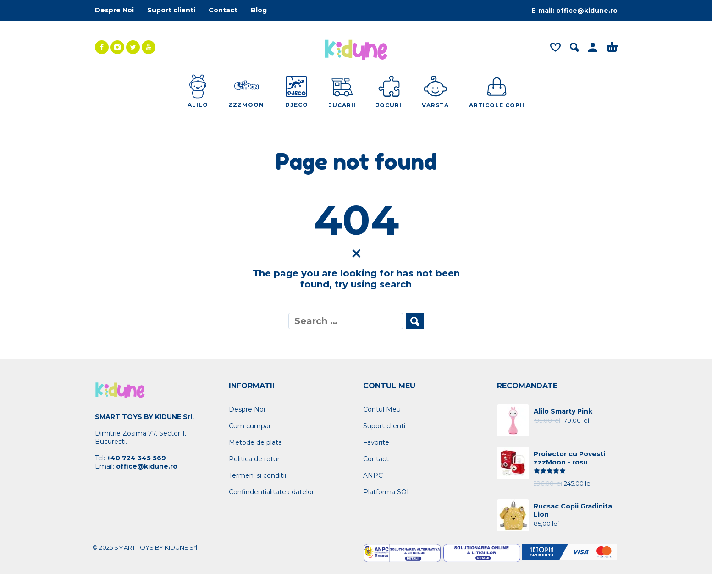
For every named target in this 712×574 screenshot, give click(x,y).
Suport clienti (171, 10)
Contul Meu (382, 409)
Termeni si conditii (257, 475)
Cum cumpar (250, 426)
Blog (259, 10)
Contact (223, 10)
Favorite (376, 442)
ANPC (373, 475)
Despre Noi (114, 10)
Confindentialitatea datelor (271, 492)
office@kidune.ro (587, 10)
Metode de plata (255, 442)
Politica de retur (254, 459)
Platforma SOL (387, 492)
